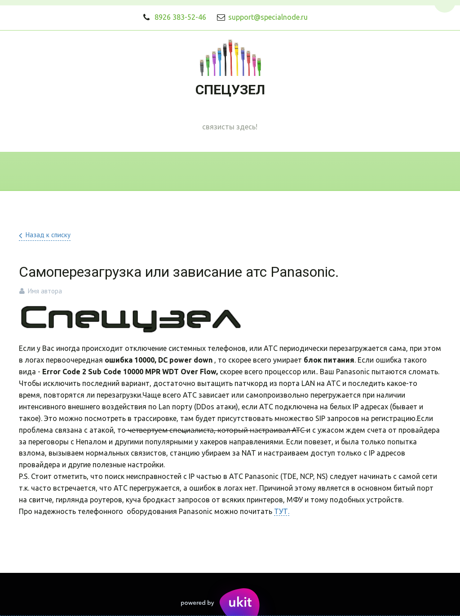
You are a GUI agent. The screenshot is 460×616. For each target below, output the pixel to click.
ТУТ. (281, 511)
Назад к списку (48, 234)
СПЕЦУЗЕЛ (230, 89)
